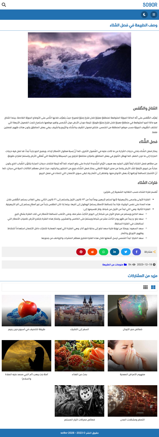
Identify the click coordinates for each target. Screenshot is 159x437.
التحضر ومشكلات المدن (132, 420)
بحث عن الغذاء (79, 374)
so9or (150, 5)
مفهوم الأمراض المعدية (132, 374)
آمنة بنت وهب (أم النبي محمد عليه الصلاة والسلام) (26, 376)
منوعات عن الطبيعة (112, 264)
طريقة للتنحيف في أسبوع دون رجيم (26, 329)
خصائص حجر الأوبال (132, 329)
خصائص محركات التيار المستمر (79, 420)
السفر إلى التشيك (79, 329)
